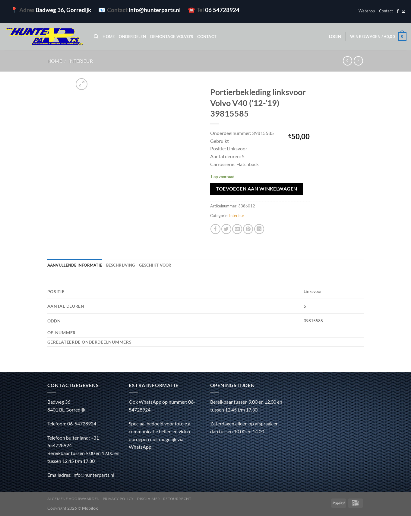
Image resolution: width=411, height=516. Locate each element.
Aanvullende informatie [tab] (74, 265)
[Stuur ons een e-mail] (403, 11)
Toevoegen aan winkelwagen (256, 188)
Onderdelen (132, 36)
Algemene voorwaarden (73, 498)
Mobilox (90, 508)
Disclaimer (148, 498)
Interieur (80, 61)
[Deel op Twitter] (226, 229)
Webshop (367, 10)
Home (109, 36)
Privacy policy (118, 498)
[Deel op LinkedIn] (259, 229)
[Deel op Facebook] (215, 229)
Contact (386, 10)
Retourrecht (177, 498)
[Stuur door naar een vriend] (237, 229)
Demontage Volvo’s (171, 36)
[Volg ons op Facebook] (398, 11)
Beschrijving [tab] (120, 265)
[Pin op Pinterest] (248, 229)
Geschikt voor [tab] (155, 265)
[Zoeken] (96, 36)
